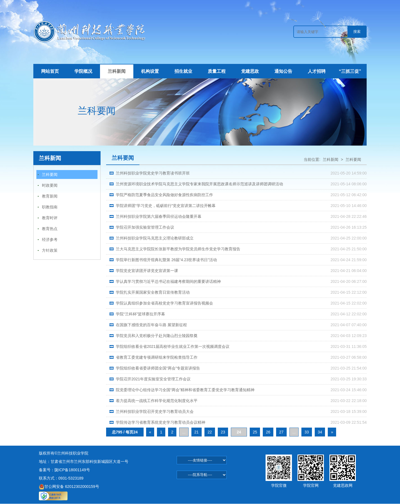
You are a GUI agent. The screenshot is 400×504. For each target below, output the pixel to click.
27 (281, 432)
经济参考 (50, 239)
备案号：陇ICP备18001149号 (64, 470)
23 (223, 432)
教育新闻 (50, 196)
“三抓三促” (350, 71)
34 (320, 432)
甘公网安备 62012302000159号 (69, 486)
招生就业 (183, 71)
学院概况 (83, 71)
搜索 (357, 31)
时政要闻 (50, 185)
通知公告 (283, 71)
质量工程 (217, 71)
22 (210, 432)
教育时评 (50, 218)
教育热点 (50, 228)
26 (268, 432)
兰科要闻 (50, 174)
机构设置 (150, 71)
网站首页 (50, 71)
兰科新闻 (117, 71)
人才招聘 (317, 71)
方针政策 (50, 250)
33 (306, 432)
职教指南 (50, 207)
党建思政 (250, 71)
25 (255, 432)
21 (196, 432)
